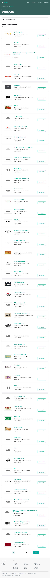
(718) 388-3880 (18, 296)
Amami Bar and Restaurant (21, 500)
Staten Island (15, 567)
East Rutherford (37, 564)
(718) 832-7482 (18, 348)
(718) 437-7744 (18, 99)
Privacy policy (13, 573)
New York (7, 6)
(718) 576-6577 (18, 493)
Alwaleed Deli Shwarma (20, 489)
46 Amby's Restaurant (20, 137)
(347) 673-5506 (18, 285)
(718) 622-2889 (18, 431)
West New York (26, 565)
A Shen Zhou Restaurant (20, 261)
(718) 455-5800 (18, 140)
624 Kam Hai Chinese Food (21, 178)
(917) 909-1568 (18, 503)
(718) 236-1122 (18, 223)
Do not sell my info (32, 573)
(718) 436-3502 (18, 171)
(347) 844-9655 (18, 327)
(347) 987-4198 (18, 379)
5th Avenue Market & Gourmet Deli (23, 147)
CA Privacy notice (22, 573)
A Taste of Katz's (18, 271)
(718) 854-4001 (18, 161)
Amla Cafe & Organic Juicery (22, 522)
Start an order (41, 35)
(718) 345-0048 (18, 234)
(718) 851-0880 (18, 120)
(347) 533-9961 (18, 244)
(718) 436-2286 (17, 57)
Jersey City (15, 565)
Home (28, 2)
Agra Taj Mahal (18, 406)
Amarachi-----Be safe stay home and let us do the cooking (25, 511)
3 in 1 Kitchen (17, 95)
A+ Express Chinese (19, 292)
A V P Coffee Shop (19, 282)
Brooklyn (25, 563)
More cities (36, 568)
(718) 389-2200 (18, 410)
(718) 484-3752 (18, 337)
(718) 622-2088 (18, 317)
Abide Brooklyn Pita (19, 344)
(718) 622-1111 (18, 482)
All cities (33, 2)
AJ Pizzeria (17, 417)
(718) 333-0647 (18, 35)
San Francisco (26, 564)
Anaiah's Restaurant (19, 542)
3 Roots (16, 106)
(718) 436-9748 (18, 182)
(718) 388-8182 (18, 306)
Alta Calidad (17, 479)
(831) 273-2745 (18, 213)
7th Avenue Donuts (19, 199)
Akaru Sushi (17, 437)
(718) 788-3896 (18, 462)
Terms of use (4, 573)
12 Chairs (16, 42)
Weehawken (36, 567)
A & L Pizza (17, 220)
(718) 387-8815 (18, 368)
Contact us (46, 2)
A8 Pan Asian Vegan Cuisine (21, 313)
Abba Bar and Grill (19, 323)
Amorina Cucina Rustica (20, 532)
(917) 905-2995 (18, 68)
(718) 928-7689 (18, 441)
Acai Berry (17, 375)
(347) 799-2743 (18, 472)
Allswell (16, 468)
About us (39, 2)
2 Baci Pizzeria (18, 64)
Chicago (35, 563)
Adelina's (16, 386)
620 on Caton (17, 168)
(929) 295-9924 (18, 525)
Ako (15, 448)
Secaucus (36, 565)
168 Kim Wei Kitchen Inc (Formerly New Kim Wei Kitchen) (24, 53)
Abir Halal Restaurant (20, 354)
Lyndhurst (25, 568)
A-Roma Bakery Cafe (19, 303)
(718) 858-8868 (18, 546)
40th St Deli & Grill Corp (20, 126)
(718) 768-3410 (18, 203)
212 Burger (17, 85)
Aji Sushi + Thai (18, 427)
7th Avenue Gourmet (19, 209)
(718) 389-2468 (18, 109)
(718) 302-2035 (18, 451)
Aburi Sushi (17, 365)
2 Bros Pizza (17, 74)
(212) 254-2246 (18, 275)
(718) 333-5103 (18, 192)
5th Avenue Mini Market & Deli (22, 157)
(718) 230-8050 (18, 151)
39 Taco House (18, 116)
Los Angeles (15, 564)
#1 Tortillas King (18, 32)
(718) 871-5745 (18, 420)
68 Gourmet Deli (18, 189)
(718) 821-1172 (18, 265)
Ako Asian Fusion (19, 458)
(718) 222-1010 (17, 515)
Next (36, 552)
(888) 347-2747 (18, 89)
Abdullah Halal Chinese (20, 334)
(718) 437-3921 (18, 130)
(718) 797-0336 (18, 78)
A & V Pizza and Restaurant (21, 230)
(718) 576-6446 (18, 400)
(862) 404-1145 (18, 358)
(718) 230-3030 (18, 536)
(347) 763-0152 (18, 389)
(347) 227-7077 (18, 46)
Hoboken (25, 567)
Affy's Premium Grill (19, 396)
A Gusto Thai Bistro (19, 240)
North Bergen (15, 568)
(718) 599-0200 (18, 254)
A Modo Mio (17, 251)
